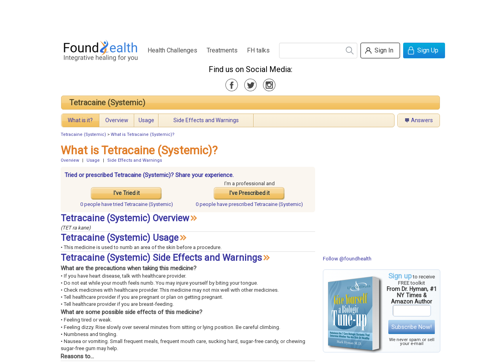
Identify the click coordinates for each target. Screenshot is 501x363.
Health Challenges (172, 50)
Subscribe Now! (411, 326)
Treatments (222, 50)
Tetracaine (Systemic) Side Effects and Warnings (161, 258)
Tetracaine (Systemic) (107, 102)
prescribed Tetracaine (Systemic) (249, 204)
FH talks (258, 50)
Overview (116, 120)
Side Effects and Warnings (206, 120)
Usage (146, 120)
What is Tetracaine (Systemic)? (143, 134)
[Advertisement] (250, 17)
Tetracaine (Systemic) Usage (119, 238)
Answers (422, 120)
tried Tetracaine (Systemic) (126, 204)
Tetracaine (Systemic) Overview (125, 218)
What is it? (80, 120)
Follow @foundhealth (347, 259)
